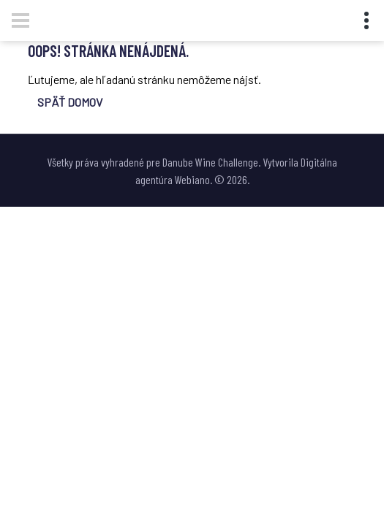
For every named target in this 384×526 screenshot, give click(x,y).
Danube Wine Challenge (210, 162)
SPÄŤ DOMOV (69, 102)
